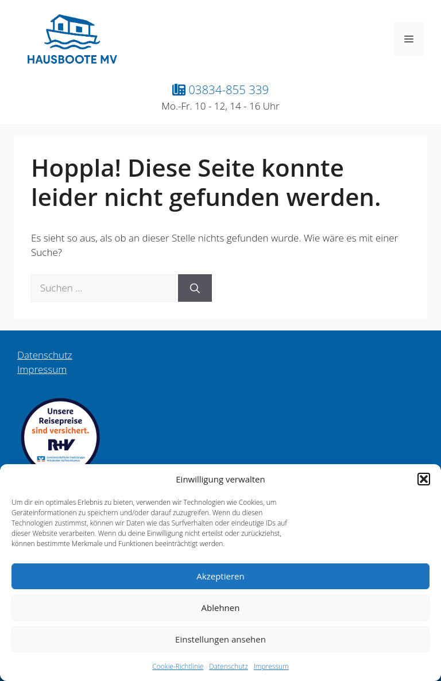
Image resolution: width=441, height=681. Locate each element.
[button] (424, 479)
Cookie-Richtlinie (177, 666)
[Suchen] (195, 288)
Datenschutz (228, 666)
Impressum (271, 666)
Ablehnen (221, 607)
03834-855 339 (220, 89)
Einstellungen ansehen (220, 639)
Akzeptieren (220, 576)
